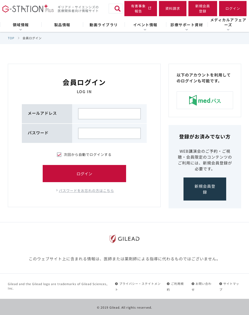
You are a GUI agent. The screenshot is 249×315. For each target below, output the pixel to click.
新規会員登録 (205, 189)
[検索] (117, 8)
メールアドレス (42, 113)
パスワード (38, 133)
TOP (11, 38)
